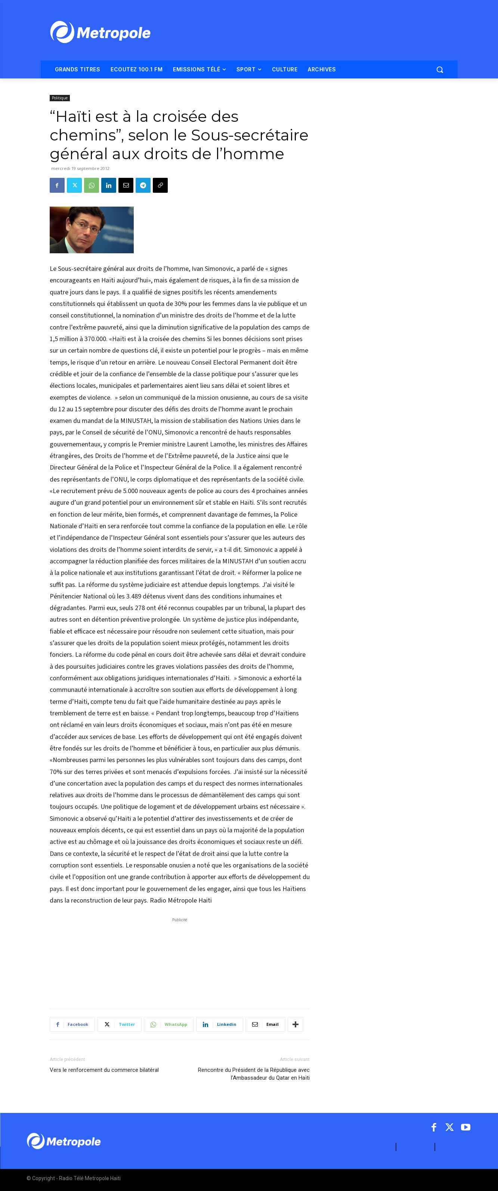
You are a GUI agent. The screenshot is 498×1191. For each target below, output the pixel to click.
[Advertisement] (179, 959)
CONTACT (415, 1147)
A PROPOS (376, 1147)
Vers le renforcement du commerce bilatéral (104, 1070)
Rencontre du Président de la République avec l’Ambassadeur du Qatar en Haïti (254, 1074)
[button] (440, 69)
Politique (60, 97)
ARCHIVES (455, 1147)
